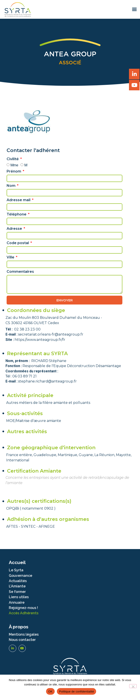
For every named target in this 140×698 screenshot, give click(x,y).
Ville (11, 257)
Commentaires (20, 272)
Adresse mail (19, 200)
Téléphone (17, 214)
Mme (14, 165)
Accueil (17, 562)
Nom (11, 186)
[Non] (133, 686)
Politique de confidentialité (76, 691)
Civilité (13, 159)
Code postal (18, 243)
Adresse (15, 229)
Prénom (14, 171)
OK (50, 691)
